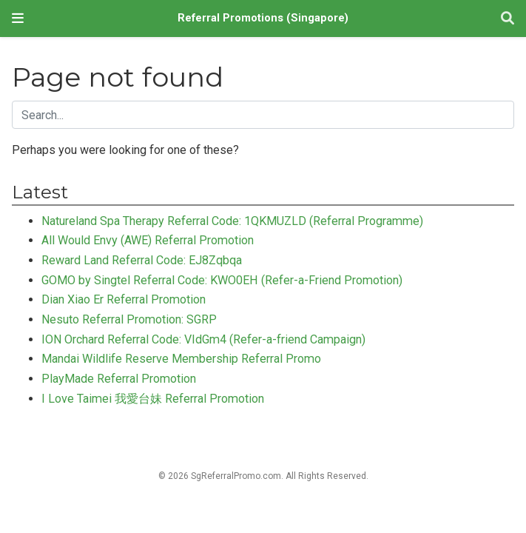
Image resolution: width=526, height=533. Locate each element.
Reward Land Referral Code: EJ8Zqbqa (141, 260)
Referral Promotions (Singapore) (263, 18)
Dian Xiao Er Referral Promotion (123, 299)
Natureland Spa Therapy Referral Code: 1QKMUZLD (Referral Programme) (232, 221)
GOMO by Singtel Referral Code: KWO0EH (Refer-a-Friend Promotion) (221, 280)
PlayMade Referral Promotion (118, 379)
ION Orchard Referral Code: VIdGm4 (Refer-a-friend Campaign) (203, 339)
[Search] (507, 18)
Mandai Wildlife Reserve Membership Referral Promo (181, 359)
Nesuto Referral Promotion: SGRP (129, 319)
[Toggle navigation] (18, 18)
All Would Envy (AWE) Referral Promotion (147, 240)
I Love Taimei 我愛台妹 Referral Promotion (152, 399)
